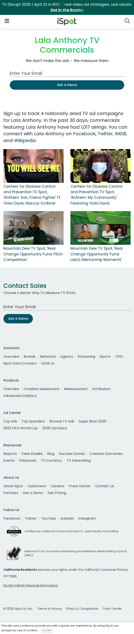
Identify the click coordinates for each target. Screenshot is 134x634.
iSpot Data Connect (20, 363)
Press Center (80, 486)
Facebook (84, 134)
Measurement (76, 388)
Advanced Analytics (20, 395)
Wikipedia (25, 140)
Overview (11, 356)
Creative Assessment (42, 388)
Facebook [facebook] (11, 518)
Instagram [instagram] (87, 518)
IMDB (120, 134)
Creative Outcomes (105, 453)
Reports (10, 453)
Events (9, 460)
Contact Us (104, 486)
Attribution (101, 388)
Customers (37, 486)
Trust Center (112, 609)
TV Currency (51, 460)
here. (13, 576)
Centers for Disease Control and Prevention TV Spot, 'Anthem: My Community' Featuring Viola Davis (96, 195)
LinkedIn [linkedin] (67, 518)
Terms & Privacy (49, 609)
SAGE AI (47, 363)
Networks (48, 356)
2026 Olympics (54, 428)
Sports (105, 356)
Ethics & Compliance (82, 609)
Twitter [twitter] (31, 518)
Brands (29, 356)
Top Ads (10, 421)
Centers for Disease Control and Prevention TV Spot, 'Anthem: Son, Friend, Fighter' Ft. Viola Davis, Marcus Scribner (32, 195)
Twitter (105, 134)
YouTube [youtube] (48, 518)
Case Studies (32, 453)
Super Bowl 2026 (92, 421)
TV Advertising (79, 460)
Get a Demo (33, 492)
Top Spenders (33, 421)
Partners (10, 492)
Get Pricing (57, 492)
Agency (66, 356)
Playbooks (27, 460)
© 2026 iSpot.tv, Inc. (18, 609)
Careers (57, 486)
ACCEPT (47, 630)
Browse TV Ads (62, 421)
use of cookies (27, 630)
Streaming (86, 356)
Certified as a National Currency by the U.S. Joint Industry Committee (72, 531)
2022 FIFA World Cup (20, 428)
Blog (50, 453)
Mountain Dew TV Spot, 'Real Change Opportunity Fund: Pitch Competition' (33, 254)
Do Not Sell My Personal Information (30, 585)
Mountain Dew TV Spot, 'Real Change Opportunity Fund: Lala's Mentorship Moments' (96, 254)
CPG (119, 356)
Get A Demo (67, 84)
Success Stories (72, 453)
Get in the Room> (67, 10)
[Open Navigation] (7, 20)
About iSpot (13, 486)
